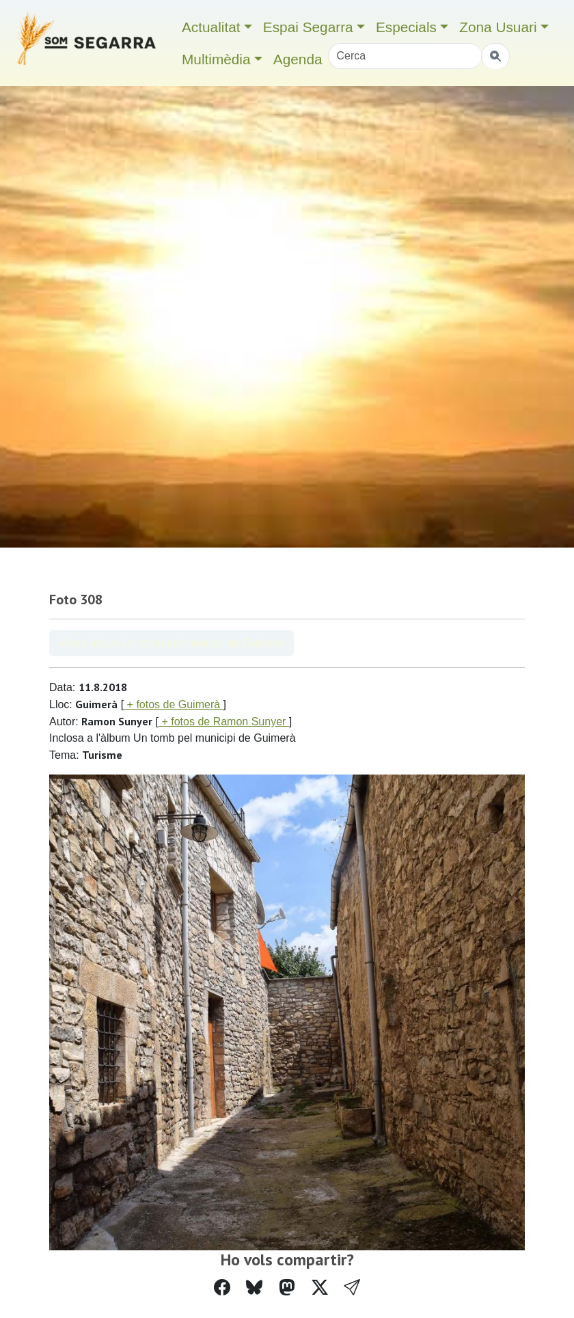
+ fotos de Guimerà (173, 704)
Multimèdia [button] (216, 59)
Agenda (298, 59)
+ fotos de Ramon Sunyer (224, 721)
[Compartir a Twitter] (320, 1287)
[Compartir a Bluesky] (254, 1287)
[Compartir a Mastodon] (287, 1287)
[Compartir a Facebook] (222, 1287)
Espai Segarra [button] (308, 27)
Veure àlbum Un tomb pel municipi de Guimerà (171, 643)
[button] (352, 1287)
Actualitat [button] (211, 27)
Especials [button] (406, 27)
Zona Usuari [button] (497, 27)
